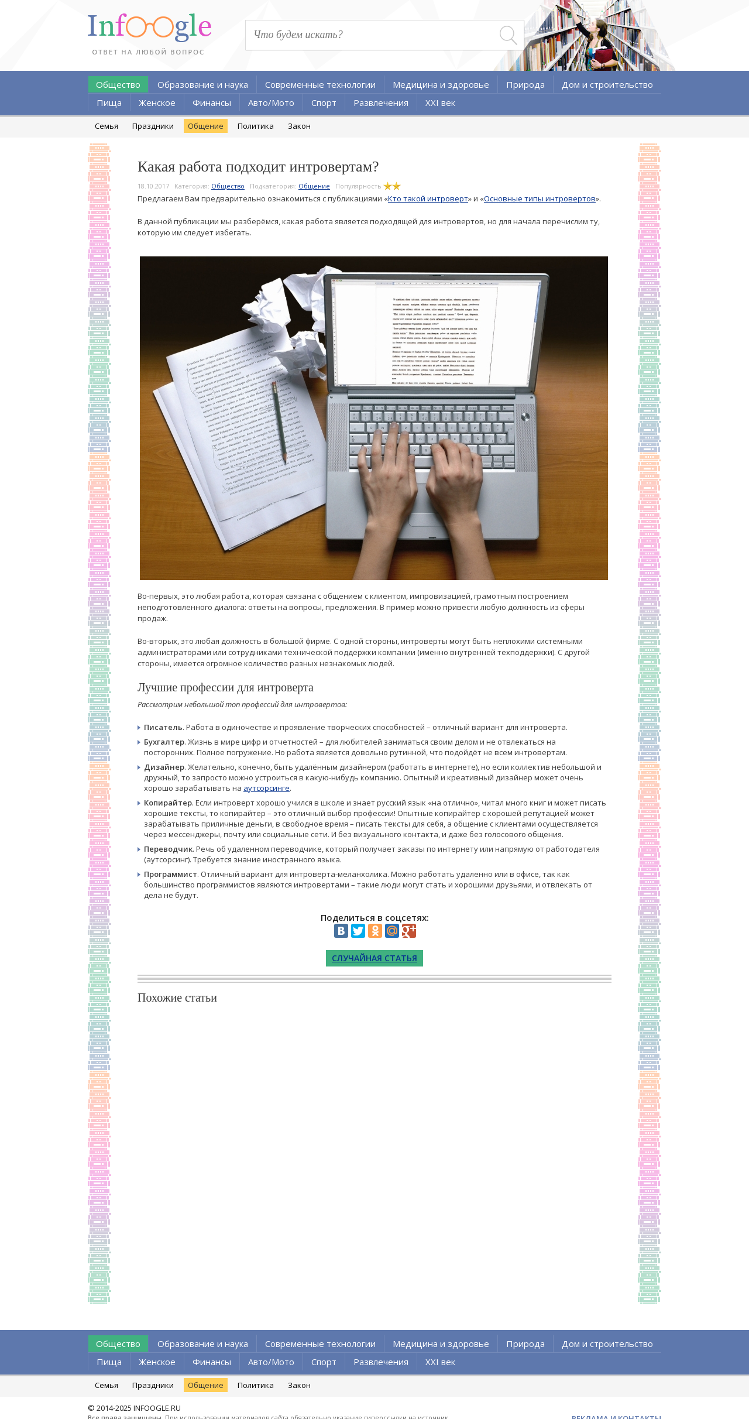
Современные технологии (320, 84)
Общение (206, 126)
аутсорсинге (266, 788)
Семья (106, 126)
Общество (118, 84)
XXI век (440, 102)
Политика (256, 126)
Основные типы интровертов (540, 198)
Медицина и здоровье (441, 84)
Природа (525, 84)
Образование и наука (202, 84)
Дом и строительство (607, 84)
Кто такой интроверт (428, 198)
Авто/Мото (271, 102)
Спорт (323, 102)
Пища (109, 102)
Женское (157, 102)
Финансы (212, 102)
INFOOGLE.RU (157, 1408)
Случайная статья (374, 958)
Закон (299, 126)
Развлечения (380, 102)
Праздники (153, 126)
